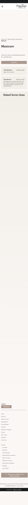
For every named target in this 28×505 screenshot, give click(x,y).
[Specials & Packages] (6, 429)
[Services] (3, 444)
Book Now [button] (14, 62)
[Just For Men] (5, 468)
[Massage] (4, 465)
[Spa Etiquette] (4, 421)
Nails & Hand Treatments (15, 39)
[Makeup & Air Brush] (7, 460)
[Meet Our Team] (5, 419)
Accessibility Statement (10, 485)
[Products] (3, 427)
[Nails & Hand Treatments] (8, 463)
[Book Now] (3, 437)
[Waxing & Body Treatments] (8, 455)
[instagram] (2, 1)
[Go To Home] (21, 6)
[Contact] (3, 432)
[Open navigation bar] (2, 6)
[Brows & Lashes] (6, 458)
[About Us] (3, 416)
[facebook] (1, 1)
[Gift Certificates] (5, 424)
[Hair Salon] (4, 447)
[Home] (2, 414)
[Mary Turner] (4, 434)
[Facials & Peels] (6, 452)
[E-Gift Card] (3, 440)
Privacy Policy (20, 485)
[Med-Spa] (4, 450)
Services (3, 39)
